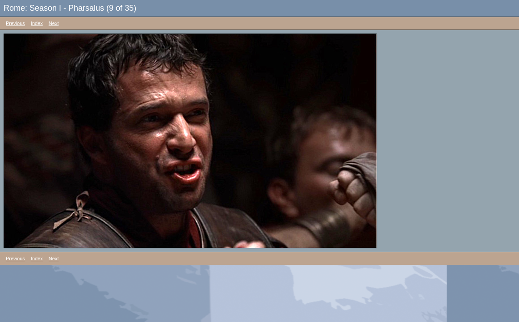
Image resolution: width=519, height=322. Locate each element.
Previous (15, 23)
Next (54, 23)
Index (37, 23)
